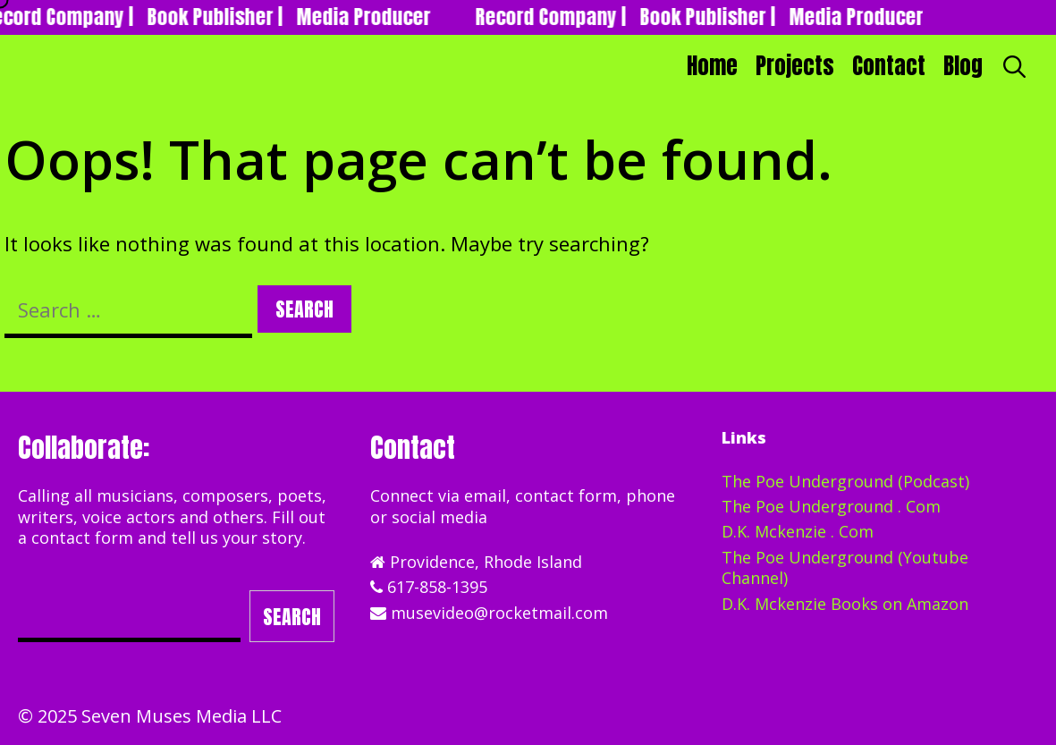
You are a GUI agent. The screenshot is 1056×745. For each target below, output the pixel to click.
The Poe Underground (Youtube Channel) (845, 567)
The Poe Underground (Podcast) (845, 481)
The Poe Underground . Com (831, 506)
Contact (888, 65)
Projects (795, 65)
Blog (963, 65)
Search (292, 616)
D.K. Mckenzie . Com (798, 531)
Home (712, 65)
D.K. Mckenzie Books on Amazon (845, 603)
